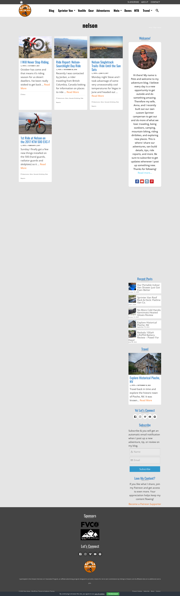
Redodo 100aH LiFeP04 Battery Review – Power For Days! (143, 336)
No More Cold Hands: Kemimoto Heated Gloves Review (149, 312)
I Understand (113, 594)
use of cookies (99, 594)
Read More (73, 92)
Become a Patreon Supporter (145, 504)
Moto (23, 94)
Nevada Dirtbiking (74, 98)
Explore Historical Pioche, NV (147, 323)
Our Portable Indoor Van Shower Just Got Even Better (148, 287)
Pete (24, 66)
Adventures (61, 98)
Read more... (145, 172)
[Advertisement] (144, 228)
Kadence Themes (49, 591)
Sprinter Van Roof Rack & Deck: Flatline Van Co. (148, 300)
